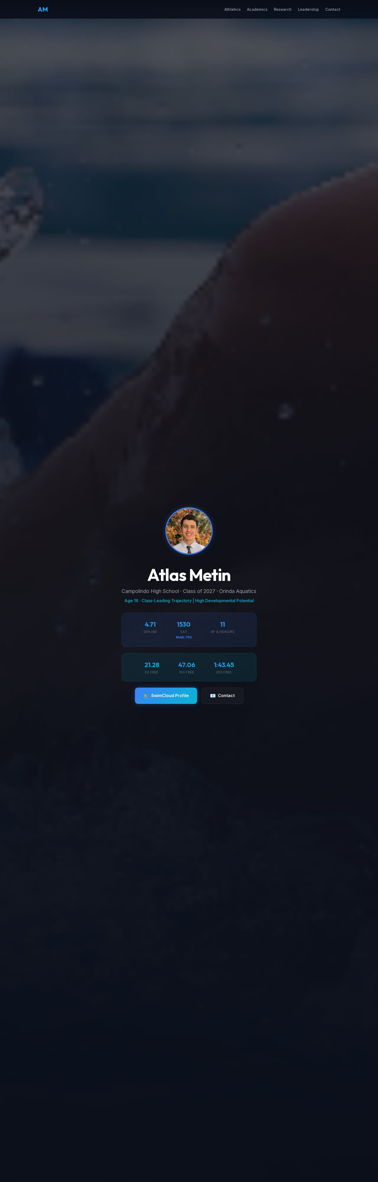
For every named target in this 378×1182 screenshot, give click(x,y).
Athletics (232, 9)
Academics (257, 9)
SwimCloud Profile (166, 695)
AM (43, 9)
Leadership (308, 9)
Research (283, 9)
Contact (332, 9)
